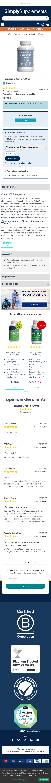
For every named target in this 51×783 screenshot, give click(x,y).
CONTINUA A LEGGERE (7, 244)
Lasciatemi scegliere (19, 780)
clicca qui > (26, 163)
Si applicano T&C (41, 107)
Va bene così (43, 780)
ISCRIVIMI (34, 305)
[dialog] (25, 775)
